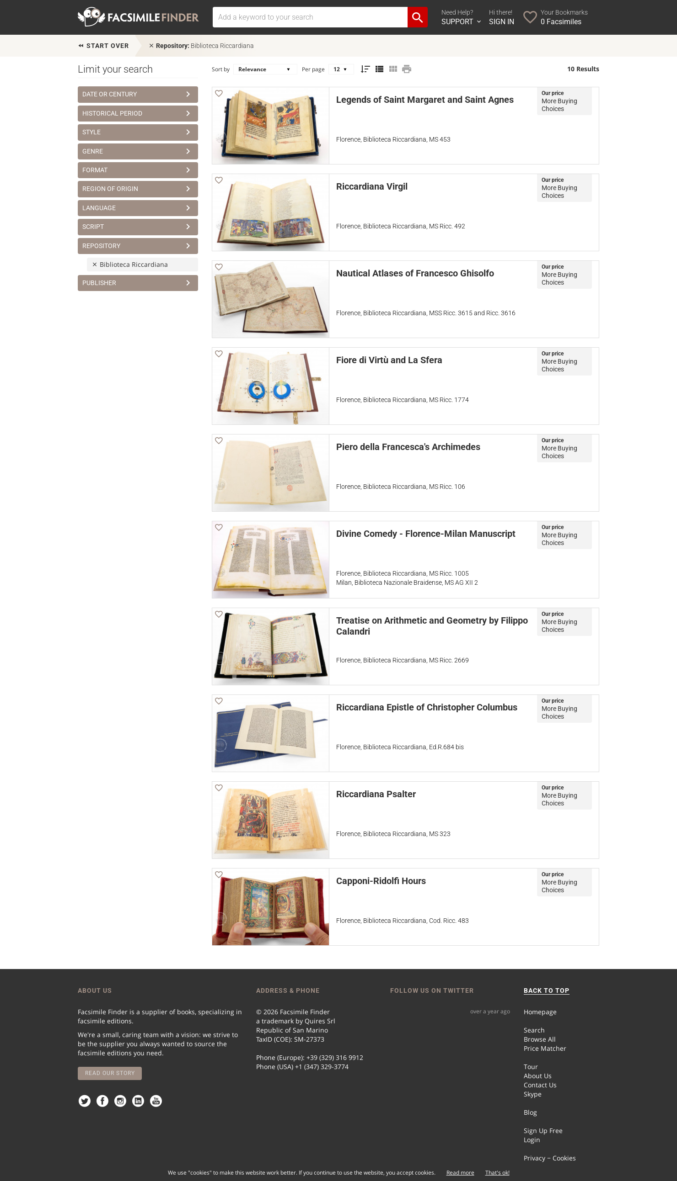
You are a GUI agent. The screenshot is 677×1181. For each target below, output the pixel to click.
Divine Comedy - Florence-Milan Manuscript (426, 533)
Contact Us (540, 1084)
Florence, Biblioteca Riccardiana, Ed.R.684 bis (400, 747)
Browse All (540, 1039)
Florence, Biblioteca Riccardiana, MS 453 (393, 139)
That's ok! (497, 1172)
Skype (533, 1094)
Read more (460, 1172)
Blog (530, 1112)
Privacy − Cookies (550, 1158)
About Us (538, 1075)
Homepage (540, 1011)
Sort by (221, 69)
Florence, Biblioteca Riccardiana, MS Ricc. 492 (400, 226)
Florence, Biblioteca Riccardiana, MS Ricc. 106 (400, 486)
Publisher (137, 282)
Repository (137, 245)
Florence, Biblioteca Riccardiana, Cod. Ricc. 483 (402, 920)
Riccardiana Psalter (376, 794)
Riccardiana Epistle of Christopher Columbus (426, 707)
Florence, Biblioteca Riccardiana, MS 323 (393, 833)
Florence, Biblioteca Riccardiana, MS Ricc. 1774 (402, 399)
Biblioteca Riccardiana (201, 45)
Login (532, 1139)
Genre (137, 151)
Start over (103, 45)
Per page (313, 69)
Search (534, 1030)
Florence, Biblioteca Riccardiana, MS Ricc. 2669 (402, 660)
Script (137, 226)
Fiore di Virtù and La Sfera (389, 360)
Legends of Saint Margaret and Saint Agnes (425, 99)
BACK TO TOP (547, 990)
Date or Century (137, 94)
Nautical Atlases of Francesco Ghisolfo (415, 273)
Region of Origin (137, 188)
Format (137, 170)
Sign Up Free (543, 1130)
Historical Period (137, 113)
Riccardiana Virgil (372, 186)
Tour (531, 1066)
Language (137, 208)
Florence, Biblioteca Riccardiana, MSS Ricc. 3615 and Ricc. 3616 (426, 313)
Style (137, 132)
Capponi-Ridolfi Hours (381, 880)
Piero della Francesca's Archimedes (408, 446)
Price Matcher (545, 1048)
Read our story (110, 1073)
